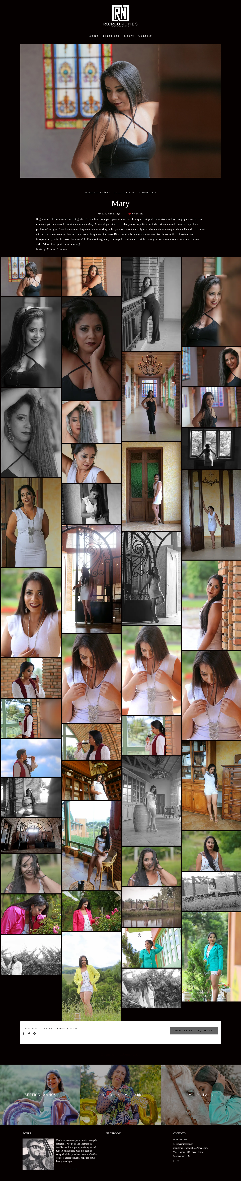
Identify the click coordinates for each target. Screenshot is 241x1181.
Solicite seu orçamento (194, 1030)
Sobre (129, 35)
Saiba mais (69, 1169)
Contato (145, 35)
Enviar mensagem (184, 1144)
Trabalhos (111, 35)
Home (93, 35)
